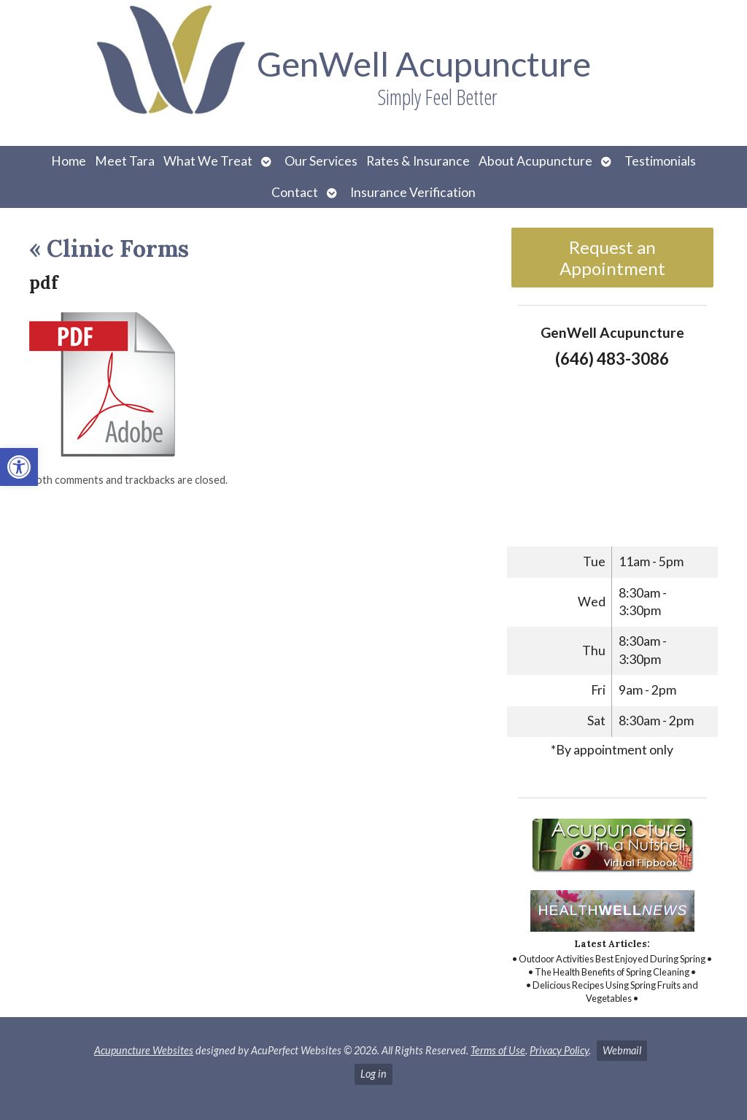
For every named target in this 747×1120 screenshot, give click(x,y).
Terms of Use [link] (498, 1050)
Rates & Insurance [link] (418, 161)
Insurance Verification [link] (413, 192)
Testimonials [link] (660, 161)
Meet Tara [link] (125, 161)
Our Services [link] (321, 161)
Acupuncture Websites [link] (143, 1050)
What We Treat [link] (207, 161)
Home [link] (68, 161)
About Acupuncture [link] (535, 161)
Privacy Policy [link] (559, 1050)
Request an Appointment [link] (612, 257)
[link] (19, 467)
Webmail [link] (622, 1050)
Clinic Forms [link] (109, 248)
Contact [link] (294, 192)
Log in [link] (373, 1073)
